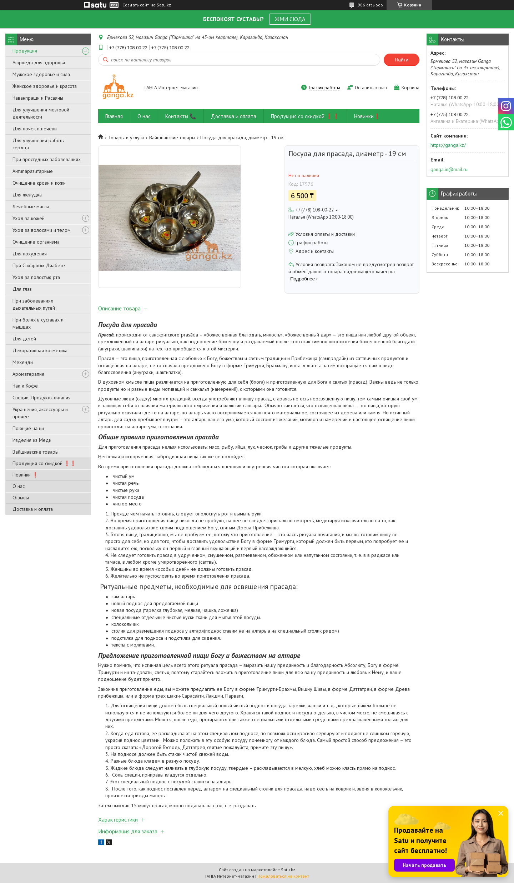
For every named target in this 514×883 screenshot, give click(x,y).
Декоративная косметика (39, 350)
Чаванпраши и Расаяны (37, 98)
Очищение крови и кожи (39, 183)
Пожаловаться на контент (283, 876)
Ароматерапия (28, 374)
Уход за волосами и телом (41, 230)
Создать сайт (135, 5)
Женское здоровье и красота (44, 86)
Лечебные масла (30, 206)
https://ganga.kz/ (448, 145)
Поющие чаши (28, 428)
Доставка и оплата (32, 509)
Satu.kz (288, 869)
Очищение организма (36, 242)
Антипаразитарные (32, 171)
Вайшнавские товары (35, 452)
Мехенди (22, 362)
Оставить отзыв (371, 88)
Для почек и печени (34, 128)
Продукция (24, 51)
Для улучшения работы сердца (38, 144)
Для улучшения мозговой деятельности (40, 113)
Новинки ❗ (25, 475)
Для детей (24, 338)
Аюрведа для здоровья (38, 62)
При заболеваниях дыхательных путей (33, 304)
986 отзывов (370, 5)
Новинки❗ (367, 116)
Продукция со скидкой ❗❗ (44, 463)
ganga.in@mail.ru (449, 169)
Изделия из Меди (31, 440)
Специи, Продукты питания (41, 397)
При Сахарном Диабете (38, 265)
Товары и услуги (126, 137)
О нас (18, 486)
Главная (114, 116)
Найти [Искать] (401, 60)
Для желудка (27, 194)
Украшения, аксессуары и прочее (40, 413)
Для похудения (29, 253)
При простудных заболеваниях (46, 159)
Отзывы (20, 497)
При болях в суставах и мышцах (38, 323)
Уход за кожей (28, 218)
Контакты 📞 (180, 116)
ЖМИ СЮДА (290, 19)
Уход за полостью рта (36, 277)
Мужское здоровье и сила (41, 74)
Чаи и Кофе (25, 386)
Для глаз (22, 289)
